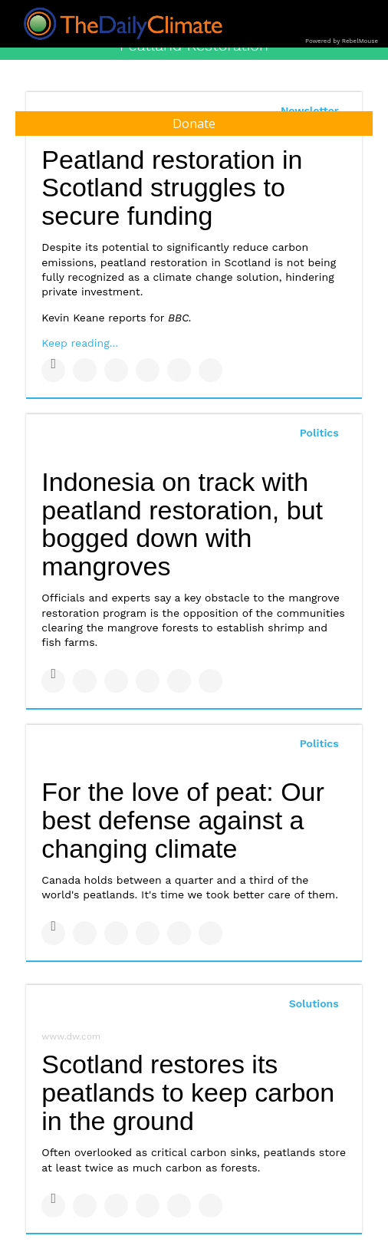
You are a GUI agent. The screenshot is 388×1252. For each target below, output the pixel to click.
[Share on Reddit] (210, 370)
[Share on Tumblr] (147, 370)
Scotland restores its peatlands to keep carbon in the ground (187, 1092)
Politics (319, 433)
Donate (194, 123)
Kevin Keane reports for (116, 317)
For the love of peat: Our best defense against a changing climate (182, 819)
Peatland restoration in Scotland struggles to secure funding (171, 187)
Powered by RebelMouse (341, 41)
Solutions (314, 1003)
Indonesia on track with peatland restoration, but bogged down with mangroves (182, 524)
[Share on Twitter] (85, 370)
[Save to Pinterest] (179, 370)
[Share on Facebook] (53, 370)
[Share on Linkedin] (116, 370)
